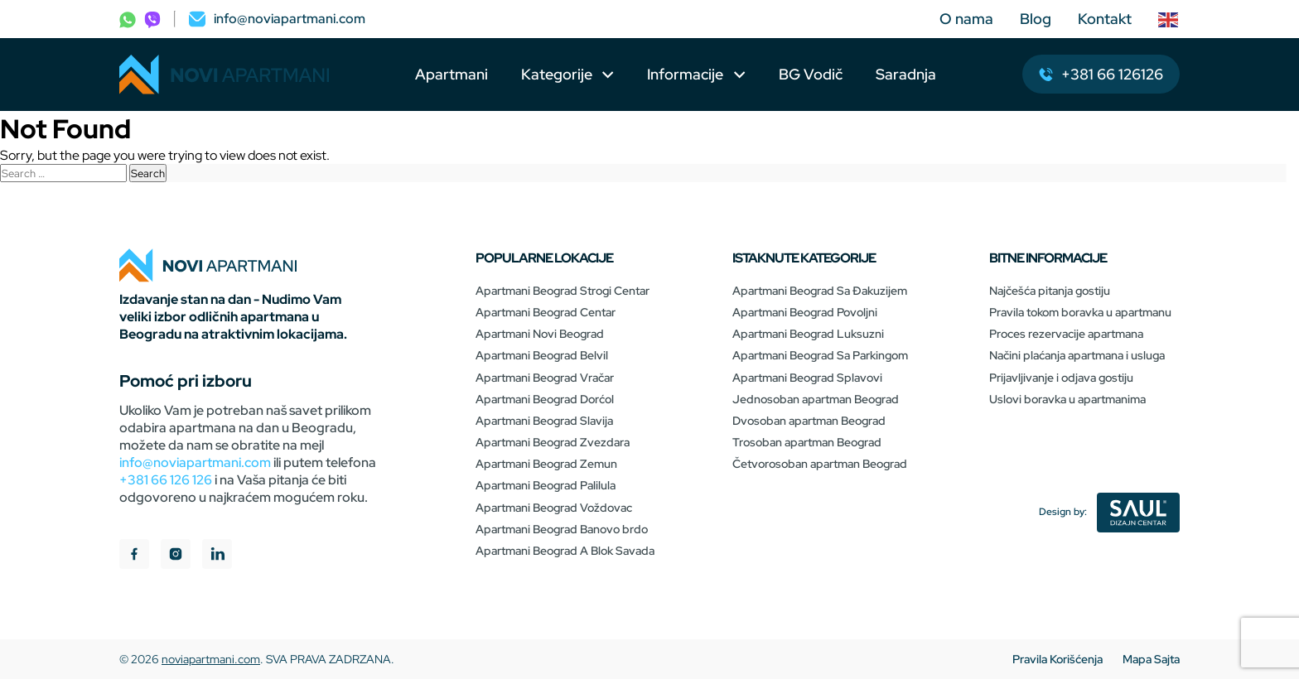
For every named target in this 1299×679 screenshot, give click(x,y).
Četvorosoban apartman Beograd (819, 463)
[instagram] (176, 556)
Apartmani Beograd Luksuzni (808, 333)
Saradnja (906, 74)
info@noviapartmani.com (195, 462)
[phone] (127, 18)
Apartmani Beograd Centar (546, 312)
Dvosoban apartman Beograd (809, 420)
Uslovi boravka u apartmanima (1067, 399)
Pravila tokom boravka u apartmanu (1080, 312)
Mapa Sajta (1151, 659)
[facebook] (134, 556)
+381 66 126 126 (165, 480)
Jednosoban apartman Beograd (815, 399)
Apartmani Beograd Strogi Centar (563, 290)
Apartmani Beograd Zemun (546, 463)
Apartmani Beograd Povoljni (804, 312)
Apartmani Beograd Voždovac (554, 507)
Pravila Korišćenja (1057, 659)
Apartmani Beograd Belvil (542, 355)
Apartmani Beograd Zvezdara (553, 442)
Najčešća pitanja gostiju (1049, 290)
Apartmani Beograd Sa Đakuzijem (819, 290)
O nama (966, 18)
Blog (1035, 18)
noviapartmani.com (211, 659)
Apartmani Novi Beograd (540, 333)
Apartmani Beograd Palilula (546, 485)
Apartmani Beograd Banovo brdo (562, 529)
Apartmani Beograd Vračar (545, 377)
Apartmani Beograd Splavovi (807, 377)
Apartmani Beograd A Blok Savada (565, 550)
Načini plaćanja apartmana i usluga (1077, 355)
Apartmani (451, 74)
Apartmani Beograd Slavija (544, 420)
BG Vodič (811, 74)
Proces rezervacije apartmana (1066, 333)
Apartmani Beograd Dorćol (545, 399)
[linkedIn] (217, 556)
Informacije (687, 74)
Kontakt (1105, 18)
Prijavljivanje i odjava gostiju (1061, 377)
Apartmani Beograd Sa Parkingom (820, 355)
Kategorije (556, 74)
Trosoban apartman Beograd (806, 442)
